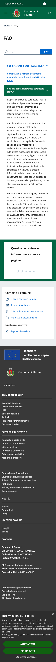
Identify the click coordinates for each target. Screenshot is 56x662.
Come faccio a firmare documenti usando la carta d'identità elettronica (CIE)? (26, 77)
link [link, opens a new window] (12, 637)
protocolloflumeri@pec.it (20, 565)
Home (7, 25)
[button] (28, 657)
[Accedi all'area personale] (44, 3)
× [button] (53, 614)
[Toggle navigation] (6, 13)
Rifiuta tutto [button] (28, 651)
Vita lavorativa (9, 447)
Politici (5, 417)
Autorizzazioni (9, 491)
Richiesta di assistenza (14, 598)
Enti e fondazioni (10, 413)
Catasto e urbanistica (13, 454)
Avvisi (5, 513)
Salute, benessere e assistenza (18, 487)
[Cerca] (50, 13)
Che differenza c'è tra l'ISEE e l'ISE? (25, 66)
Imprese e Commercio (13, 450)
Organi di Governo (11, 403)
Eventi (5, 531)
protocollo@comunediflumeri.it (25, 568)
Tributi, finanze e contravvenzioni (19, 480)
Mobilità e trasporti (12, 457)
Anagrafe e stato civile (13, 440)
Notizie (5, 506)
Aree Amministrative (12, 406)
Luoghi (5, 528)
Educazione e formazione (15, 473)
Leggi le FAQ (8, 594)
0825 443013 (27, 572)
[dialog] (28, 636)
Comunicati (7, 510)
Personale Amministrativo (15, 420)
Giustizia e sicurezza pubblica (17, 476)
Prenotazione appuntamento (17, 587)
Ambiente (7, 484)
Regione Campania (13, 3)
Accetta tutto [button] (27, 644)
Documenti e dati (10, 424)
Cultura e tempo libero (13, 443)
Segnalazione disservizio (14, 591)
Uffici (4, 410)
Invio (46, 51)
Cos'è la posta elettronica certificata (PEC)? (25, 90)
